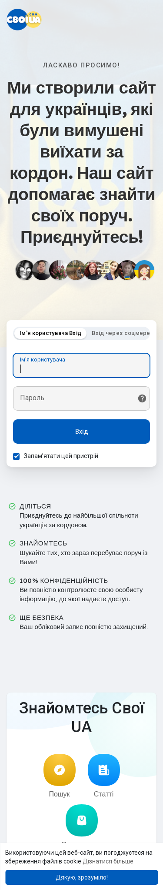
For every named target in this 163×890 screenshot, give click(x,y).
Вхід (81, 431)
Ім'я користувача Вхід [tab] (50, 333)
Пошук (59, 776)
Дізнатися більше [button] (108, 861)
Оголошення (81, 826)
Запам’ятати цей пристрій (61, 455)
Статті (104, 776)
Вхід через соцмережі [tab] (124, 333)
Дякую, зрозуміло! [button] (82, 877)
